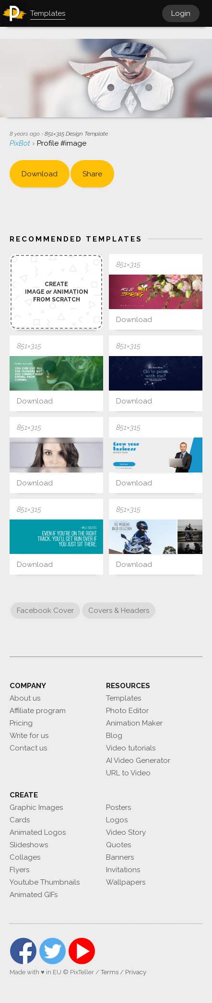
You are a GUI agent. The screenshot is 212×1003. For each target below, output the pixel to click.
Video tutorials (130, 748)
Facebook (23, 951)
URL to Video (128, 773)
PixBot (21, 143)
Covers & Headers (118, 610)
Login (180, 13)
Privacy (135, 972)
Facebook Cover (45, 610)
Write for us (29, 735)
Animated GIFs (34, 894)
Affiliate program (38, 710)
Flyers (19, 869)
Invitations (123, 869)
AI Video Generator (138, 760)
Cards (20, 820)
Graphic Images (36, 807)
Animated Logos (38, 832)
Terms (109, 972)
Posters (118, 807)
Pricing (21, 723)
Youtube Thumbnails (45, 882)
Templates (123, 698)
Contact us (28, 748)
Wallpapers (125, 882)
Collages (25, 857)
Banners (120, 857)
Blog (114, 735)
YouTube (82, 951)
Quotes (118, 845)
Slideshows (29, 845)
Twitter (52, 951)
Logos (117, 820)
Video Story (126, 832)
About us (25, 698)
